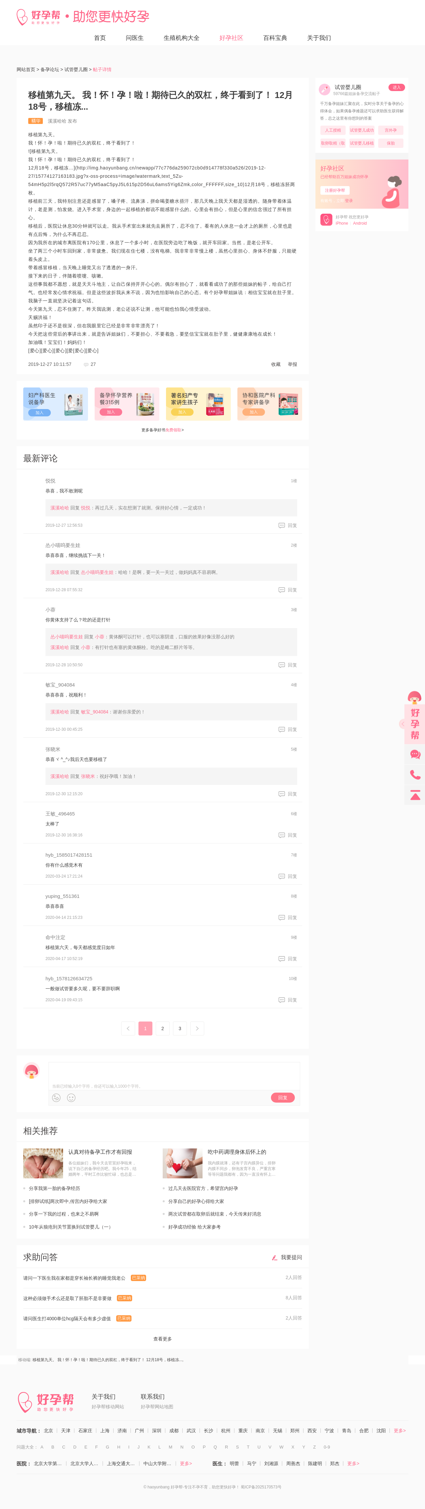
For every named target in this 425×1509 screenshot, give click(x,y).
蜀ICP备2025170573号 (261, 1487)
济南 (122, 1430)
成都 (174, 1430)
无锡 (277, 1430)
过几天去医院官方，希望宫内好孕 (203, 1188)
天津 (65, 1430)
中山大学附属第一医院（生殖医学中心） (159, 1463)
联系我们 (153, 1396)
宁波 (329, 1430)
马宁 (251, 1463)
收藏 (276, 364)
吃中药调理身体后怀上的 (237, 1152)
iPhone (342, 223)
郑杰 (334, 1463)
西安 (312, 1430)
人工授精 (333, 130)
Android (360, 223)
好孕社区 (231, 38)
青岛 (346, 1430)
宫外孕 (391, 130)
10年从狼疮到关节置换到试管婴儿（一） (71, 1227)
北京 (48, 1430)
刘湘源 (271, 1463)
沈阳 (381, 1430)
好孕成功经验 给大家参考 (194, 1227)
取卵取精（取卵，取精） (333, 144)
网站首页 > (28, 69)
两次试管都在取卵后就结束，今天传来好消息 (214, 1214)
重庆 (243, 1430)
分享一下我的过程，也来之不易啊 (64, 1214)
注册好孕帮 (335, 190)
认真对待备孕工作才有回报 (100, 1152)
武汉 (191, 1430)
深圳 (156, 1430)
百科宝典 (275, 38)
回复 (292, 525)
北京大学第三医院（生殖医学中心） (50, 1463)
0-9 (327, 1447)
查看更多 (162, 1339)
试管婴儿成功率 (362, 131)
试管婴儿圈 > (78, 69)
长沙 (208, 1430)
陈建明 (315, 1463)
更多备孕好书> (162, 430)
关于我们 (319, 38)
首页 (100, 38)
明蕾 (234, 1463)
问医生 (135, 38)
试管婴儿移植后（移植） (362, 144)
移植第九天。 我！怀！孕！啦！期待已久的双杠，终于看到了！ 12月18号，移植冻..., (108, 1359)
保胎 (391, 143)
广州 (139, 1430)
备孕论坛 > (52, 69)
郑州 (294, 1430)
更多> (400, 1430)
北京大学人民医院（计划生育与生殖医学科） (86, 1463)
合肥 (364, 1430)
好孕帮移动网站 (108, 1406)
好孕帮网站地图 (157, 1406)
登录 (349, 200)
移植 (33, 134)
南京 (260, 1430)
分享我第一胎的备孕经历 (54, 1188)
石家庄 (85, 1430)
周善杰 (293, 1463)
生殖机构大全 (182, 38)
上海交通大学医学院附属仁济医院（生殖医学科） (123, 1463)
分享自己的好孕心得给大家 (196, 1201)
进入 (397, 87)
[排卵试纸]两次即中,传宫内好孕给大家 (68, 1201)
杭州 (225, 1430)
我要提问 (291, 1257)
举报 (292, 364)
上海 (105, 1430)
